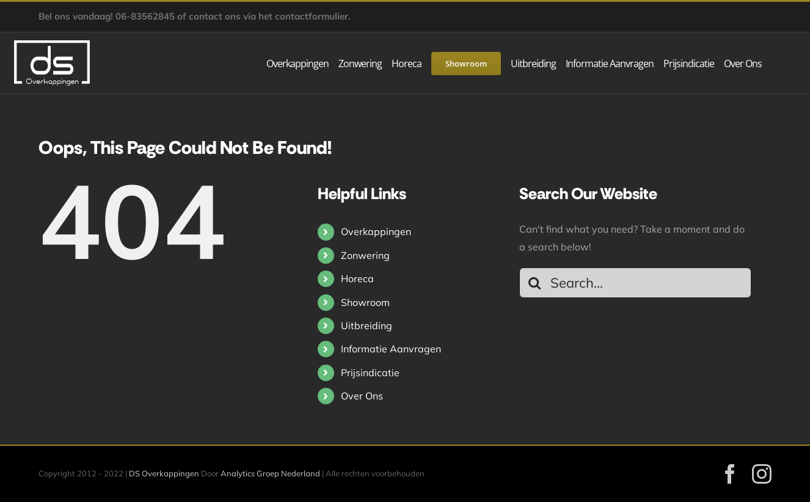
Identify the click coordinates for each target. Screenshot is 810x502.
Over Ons (362, 396)
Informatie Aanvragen (391, 349)
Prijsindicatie (370, 372)
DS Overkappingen (164, 473)
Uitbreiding (366, 325)
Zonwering (365, 255)
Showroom (365, 302)
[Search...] (635, 282)
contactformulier (311, 16)
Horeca (357, 278)
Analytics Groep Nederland (270, 473)
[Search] (534, 282)
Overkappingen (376, 231)
